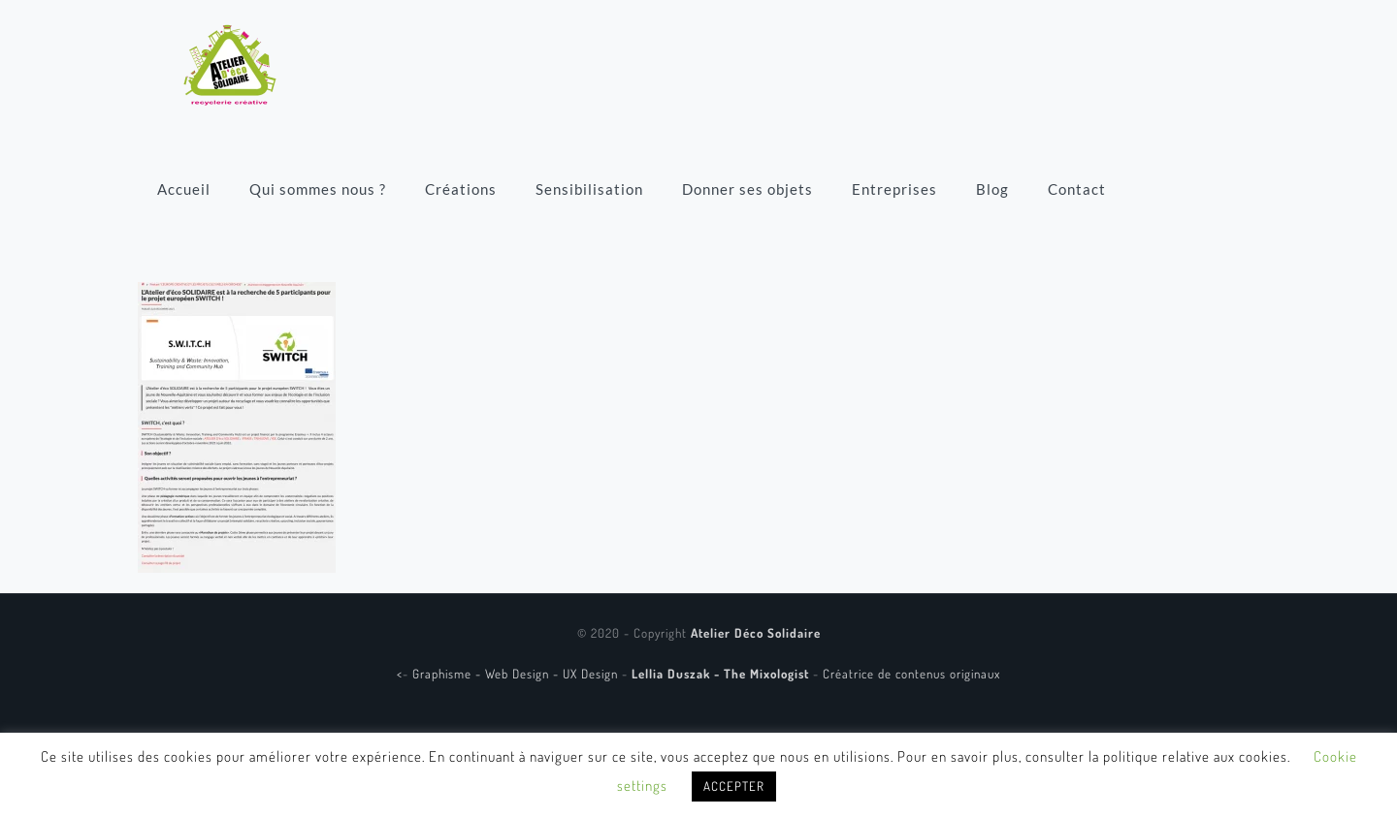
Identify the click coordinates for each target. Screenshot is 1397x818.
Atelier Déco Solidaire (756, 633)
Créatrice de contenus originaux (911, 673)
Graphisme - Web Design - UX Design (517, 673)
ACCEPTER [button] (733, 786)
